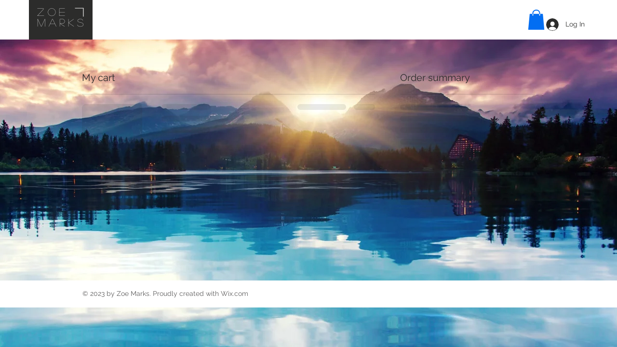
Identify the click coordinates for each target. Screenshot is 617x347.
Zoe (52, 11)
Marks (62, 22)
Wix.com (234, 293)
